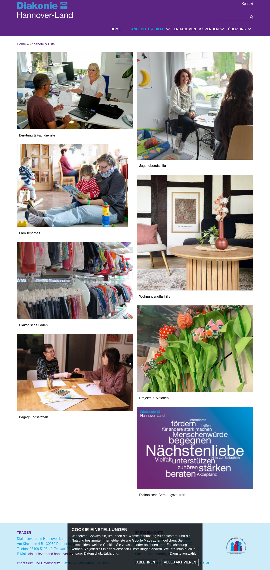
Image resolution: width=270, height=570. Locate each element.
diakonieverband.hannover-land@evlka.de (60, 554)
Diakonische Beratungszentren (162, 495)
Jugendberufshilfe (152, 165)
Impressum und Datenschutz (38, 563)
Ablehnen (146, 562)
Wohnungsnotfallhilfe (154, 296)
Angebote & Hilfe (147, 29)
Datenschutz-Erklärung (101, 553)
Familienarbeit (29, 233)
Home (116, 29)
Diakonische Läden (33, 325)
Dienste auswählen (184, 553)
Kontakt (247, 3)
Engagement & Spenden (196, 29)
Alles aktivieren (180, 562)
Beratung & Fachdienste (37, 135)
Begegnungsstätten (33, 417)
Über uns (237, 29)
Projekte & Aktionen (154, 398)
